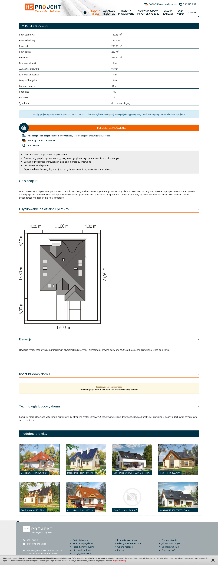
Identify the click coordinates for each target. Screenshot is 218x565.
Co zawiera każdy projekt (37, 165)
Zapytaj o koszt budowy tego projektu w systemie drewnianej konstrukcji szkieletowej (68, 169)
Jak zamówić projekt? (172, 543)
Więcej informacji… (120, 561)
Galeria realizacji (125, 546)
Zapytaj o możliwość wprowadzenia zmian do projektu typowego (57, 161)
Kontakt (121, 550)
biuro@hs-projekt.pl (36, 543)
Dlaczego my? (168, 550)
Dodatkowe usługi (170, 546)
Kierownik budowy (82, 550)
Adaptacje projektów (83, 543)
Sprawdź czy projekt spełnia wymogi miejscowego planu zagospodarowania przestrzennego (71, 158)
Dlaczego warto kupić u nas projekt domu (45, 154)
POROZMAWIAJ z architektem (163, 4)
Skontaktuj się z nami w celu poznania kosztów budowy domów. (109, 389)
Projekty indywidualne (83, 546)
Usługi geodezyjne (82, 553)
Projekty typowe (81, 540)
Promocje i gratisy (170, 540)
